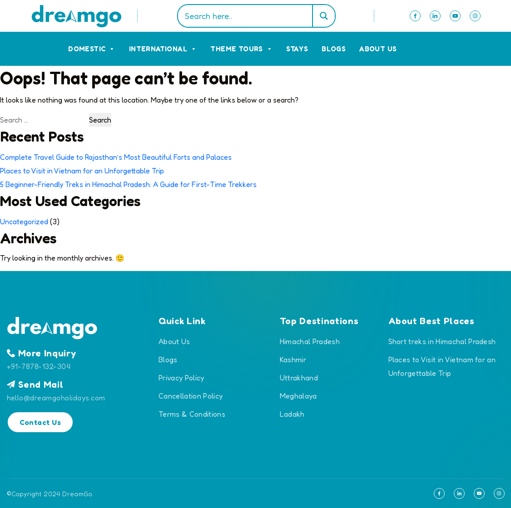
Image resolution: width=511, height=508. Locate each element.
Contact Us (40, 422)
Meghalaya (298, 395)
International (163, 49)
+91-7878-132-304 (39, 366)
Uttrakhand (299, 377)
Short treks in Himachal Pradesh (442, 341)
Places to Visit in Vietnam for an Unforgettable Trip (82, 170)
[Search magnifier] (323, 16)
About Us (378, 48)
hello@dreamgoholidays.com (56, 397)
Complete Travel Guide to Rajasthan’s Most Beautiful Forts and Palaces (116, 157)
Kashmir (293, 359)
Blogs (334, 48)
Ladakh (292, 414)
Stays (297, 48)
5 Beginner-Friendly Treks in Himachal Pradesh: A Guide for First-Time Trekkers (128, 184)
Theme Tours (241, 49)
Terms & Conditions (192, 414)
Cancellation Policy (191, 395)
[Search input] (247, 16)
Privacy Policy (181, 377)
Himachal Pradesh (310, 341)
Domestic (91, 49)
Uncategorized (24, 221)
